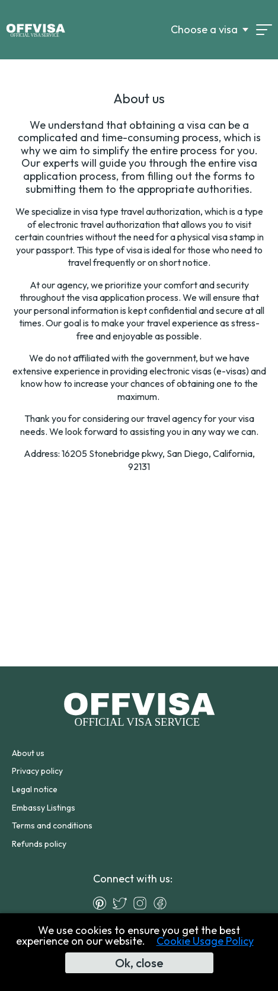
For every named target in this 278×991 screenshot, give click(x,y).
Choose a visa (204, 30)
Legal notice (34, 789)
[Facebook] (163, 903)
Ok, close (139, 962)
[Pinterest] (102, 903)
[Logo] (35, 29)
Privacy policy (37, 771)
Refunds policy (39, 843)
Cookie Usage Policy (205, 941)
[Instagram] (143, 903)
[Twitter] (123, 903)
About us (28, 753)
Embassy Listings (43, 807)
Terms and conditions (52, 825)
